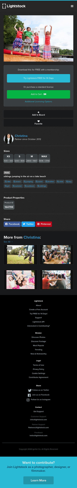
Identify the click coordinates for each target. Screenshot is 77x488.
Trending (38, 349)
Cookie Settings (38, 373)
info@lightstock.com (38, 419)
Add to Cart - (38, 94)
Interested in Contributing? (38, 326)
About (38, 305)
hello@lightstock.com (38, 435)
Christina (21, 135)
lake (7, 181)
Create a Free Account (38, 309)
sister (39, 181)
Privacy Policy (38, 369)
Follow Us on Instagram (40, 399)
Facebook (12, 224)
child (60, 181)
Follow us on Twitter (40, 390)
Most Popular (38, 345)
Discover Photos (38, 337)
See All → (8, 241)
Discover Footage (38, 341)
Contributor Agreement (38, 377)
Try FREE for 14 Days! (38, 313)
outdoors (29, 186)
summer (17, 186)
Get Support (39, 411)
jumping (28, 181)
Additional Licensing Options (38, 101)
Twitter (28, 224)
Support (38, 317)
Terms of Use (38, 365)
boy (68, 181)
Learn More (38, 480)
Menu (72, 6)
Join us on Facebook (40, 394)
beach (17, 181)
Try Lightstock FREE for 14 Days (39, 78)
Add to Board (38, 113)
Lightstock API (38, 321)
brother (50, 181)
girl (7, 186)
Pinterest (44, 224)
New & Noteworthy (38, 353)
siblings (42, 186)
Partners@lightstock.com (38, 427)
